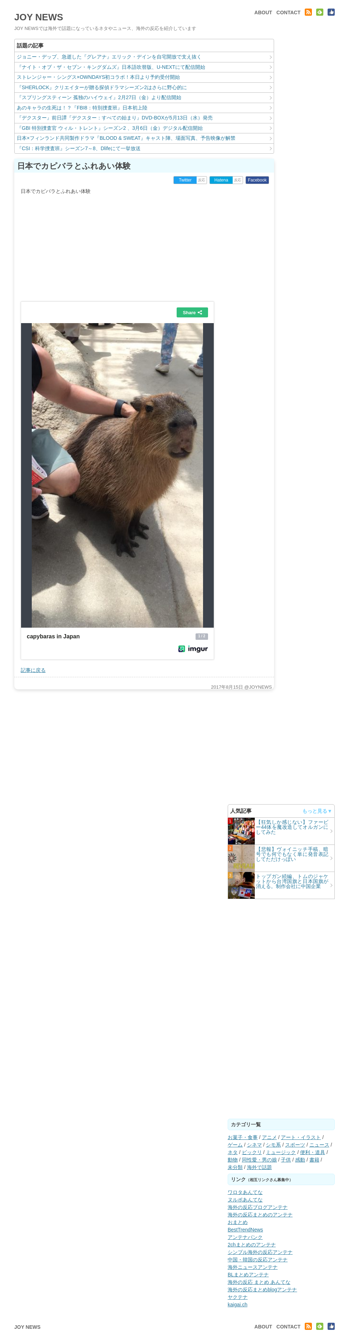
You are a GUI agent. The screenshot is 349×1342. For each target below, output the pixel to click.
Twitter (185, 180)
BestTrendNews (245, 1230)
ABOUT (263, 12)
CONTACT (288, 12)
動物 (233, 1160)
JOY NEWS (38, 17)
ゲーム (235, 1145)
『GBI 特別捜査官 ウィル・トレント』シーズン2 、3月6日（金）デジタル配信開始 (110, 128)
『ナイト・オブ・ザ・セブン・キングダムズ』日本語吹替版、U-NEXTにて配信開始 (111, 67)
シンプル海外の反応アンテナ (260, 1252)
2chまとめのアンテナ (252, 1244)
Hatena (221, 180)
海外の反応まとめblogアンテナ (262, 1289)
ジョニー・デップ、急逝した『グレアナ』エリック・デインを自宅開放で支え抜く (109, 57)
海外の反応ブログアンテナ (258, 1207)
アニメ (269, 1137)
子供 (286, 1160)
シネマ (254, 1145)
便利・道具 (312, 1152)
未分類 (235, 1167)
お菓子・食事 (243, 1137)
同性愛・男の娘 (259, 1160)
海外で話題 (259, 1167)
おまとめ (238, 1222)
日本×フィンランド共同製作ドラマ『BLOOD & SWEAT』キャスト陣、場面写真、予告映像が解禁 (126, 138)
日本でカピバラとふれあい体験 (74, 166)
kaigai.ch (237, 1304)
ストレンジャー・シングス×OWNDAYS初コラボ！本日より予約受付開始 (98, 77)
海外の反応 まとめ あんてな (259, 1282)
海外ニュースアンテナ (253, 1267)
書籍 (314, 1160)
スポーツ (295, 1145)
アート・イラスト (301, 1137)
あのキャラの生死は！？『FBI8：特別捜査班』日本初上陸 (82, 108)
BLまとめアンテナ (248, 1274)
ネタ (233, 1152)
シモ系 (273, 1145)
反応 (201, 180)
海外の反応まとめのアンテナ (260, 1215)
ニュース (319, 1145)
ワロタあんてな (245, 1192)
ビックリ (252, 1152)
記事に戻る (33, 670)
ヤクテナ (238, 1297)
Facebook (257, 180)
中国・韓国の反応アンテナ (258, 1259)
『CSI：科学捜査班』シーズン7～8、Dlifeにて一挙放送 (79, 148)
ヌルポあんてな (245, 1200)
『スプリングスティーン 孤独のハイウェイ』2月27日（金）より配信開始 (99, 97)
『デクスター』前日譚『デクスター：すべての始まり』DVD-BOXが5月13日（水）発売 (115, 118)
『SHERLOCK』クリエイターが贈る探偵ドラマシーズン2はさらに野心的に (102, 87)
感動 (300, 1160)
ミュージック (281, 1152)
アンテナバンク (245, 1237)
